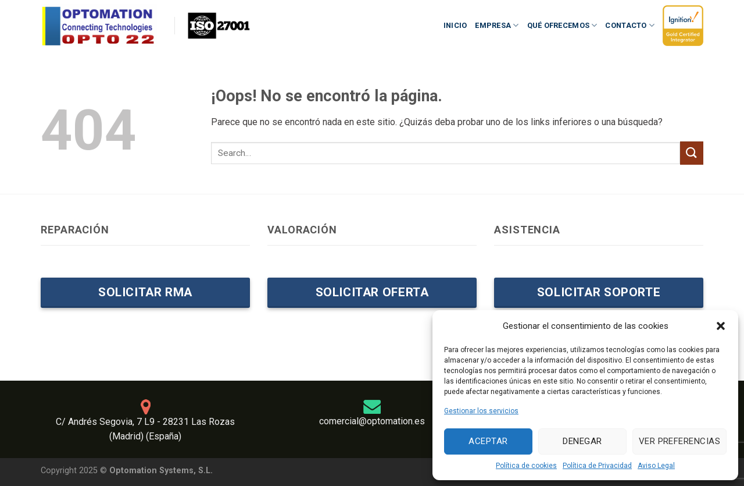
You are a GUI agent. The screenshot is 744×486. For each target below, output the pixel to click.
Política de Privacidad (597, 466)
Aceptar (487, 441)
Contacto (629, 25)
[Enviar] (691, 152)
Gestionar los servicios (481, 411)
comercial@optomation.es (372, 421)
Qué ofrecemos (562, 25)
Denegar (582, 441)
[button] (721, 326)
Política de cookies (526, 466)
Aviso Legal (656, 466)
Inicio (455, 25)
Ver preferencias (679, 441)
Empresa (496, 25)
